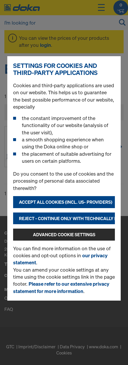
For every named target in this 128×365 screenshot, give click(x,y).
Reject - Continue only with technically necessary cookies (67, 218)
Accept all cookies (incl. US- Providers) (65, 202)
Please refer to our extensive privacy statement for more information (61, 287)
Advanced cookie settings (64, 234)
